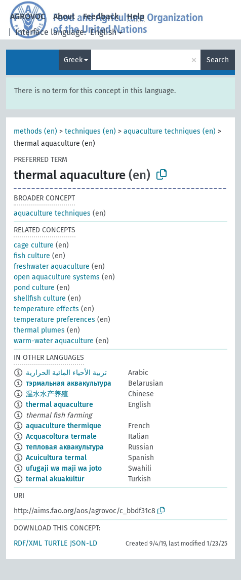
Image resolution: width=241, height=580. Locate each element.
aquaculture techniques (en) (170, 131)
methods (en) (35, 131)
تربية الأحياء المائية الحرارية (66, 372)
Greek (73, 60)
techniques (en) (90, 131)
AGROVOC (27, 16)
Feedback (101, 16)
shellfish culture (40, 298)
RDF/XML (28, 543)
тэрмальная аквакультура (68, 383)
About (64, 16)
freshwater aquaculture (52, 266)
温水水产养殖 (47, 394)
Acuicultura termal (56, 457)
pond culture (34, 287)
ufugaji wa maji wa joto (64, 468)
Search (218, 60)
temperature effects (46, 309)
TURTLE (56, 543)
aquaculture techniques (52, 213)
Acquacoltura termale (61, 436)
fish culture (32, 256)
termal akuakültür (55, 479)
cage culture (34, 245)
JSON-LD (83, 543)
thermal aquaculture (59, 404)
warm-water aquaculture (54, 341)
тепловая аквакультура (65, 447)
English (103, 32)
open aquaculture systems (57, 277)
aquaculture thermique (63, 426)
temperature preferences (54, 319)
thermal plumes (39, 330)
